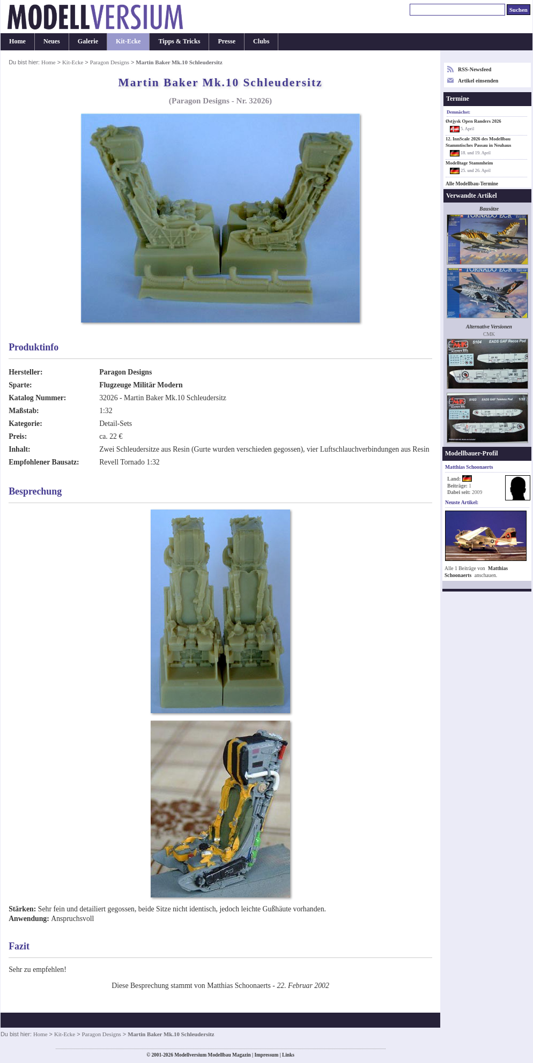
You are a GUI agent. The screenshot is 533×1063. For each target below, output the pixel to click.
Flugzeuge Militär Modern (141, 385)
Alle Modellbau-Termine (472, 183)
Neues (51, 41)
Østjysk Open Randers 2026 (473, 121)
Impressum (266, 1055)
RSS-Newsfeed (474, 69)
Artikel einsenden (478, 81)
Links (288, 1055)
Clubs (261, 41)
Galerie (88, 41)
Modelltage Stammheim (469, 163)
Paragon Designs (109, 62)
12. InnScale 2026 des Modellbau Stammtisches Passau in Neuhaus (478, 141)
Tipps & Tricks (179, 41)
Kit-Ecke (128, 41)
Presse (226, 41)
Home (17, 41)
